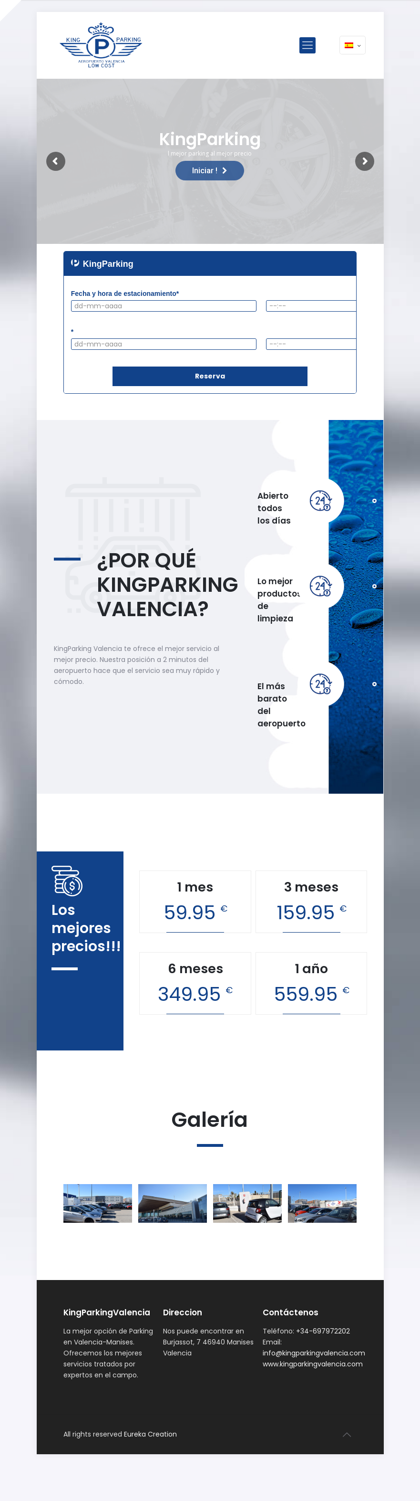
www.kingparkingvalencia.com (313, 1364)
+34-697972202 (323, 1331)
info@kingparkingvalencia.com (314, 1353)
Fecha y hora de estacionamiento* (125, 293)
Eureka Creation (150, 1434)
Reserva (210, 376)
